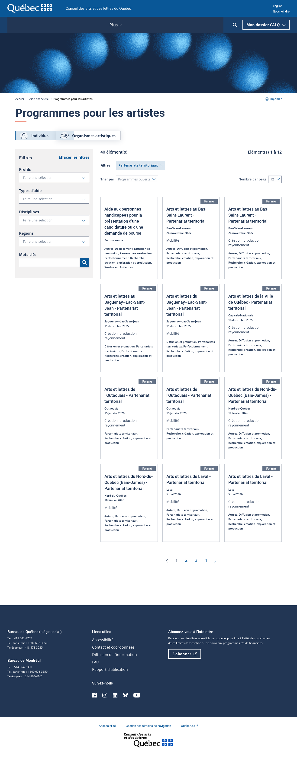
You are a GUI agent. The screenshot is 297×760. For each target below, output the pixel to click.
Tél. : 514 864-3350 (19, 672)
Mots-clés (27, 259)
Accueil (20, 99)
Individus (33, 138)
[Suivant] (215, 565)
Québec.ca (189, 731)
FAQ (95, 667)
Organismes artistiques (115, 138)
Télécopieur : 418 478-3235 (25, 653)
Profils (25, 174)
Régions (26, 238)
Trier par (107, 184)
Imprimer (273, 99)
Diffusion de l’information (114, 659)
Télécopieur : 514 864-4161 (25, 682)
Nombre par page (252, 184)
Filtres (105, 170)
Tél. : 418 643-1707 (19, 644)
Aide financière (39, 99)
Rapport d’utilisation (110, 674)
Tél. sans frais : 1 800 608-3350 (27, 648)
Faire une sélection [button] (56, 183)
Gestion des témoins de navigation (149, 731)
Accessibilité (102, 645)
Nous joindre (281, 11)
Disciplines (29, 217)
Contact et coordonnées (113, 652)
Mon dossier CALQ (266, 24)
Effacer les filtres (74, 162)
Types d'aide (30, 196)
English (277, 6)
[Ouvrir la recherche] (234, 25)
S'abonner (184, 659)
